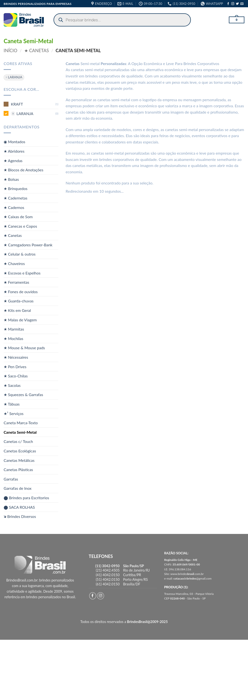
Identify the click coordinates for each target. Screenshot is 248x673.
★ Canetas (36, 50)
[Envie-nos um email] (241, 4)
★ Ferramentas (16, 282)
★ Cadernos (14, 207)
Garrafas (11, 478)
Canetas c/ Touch (18, 441)
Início (10, 50)
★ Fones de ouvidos (21, 291)
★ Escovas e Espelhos (22, 272)
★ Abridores (14, 151)
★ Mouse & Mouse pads (24, 347)
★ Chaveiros (14, 263)
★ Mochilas (13, 338)
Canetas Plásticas (18, 469)
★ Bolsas (11, 179)
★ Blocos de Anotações (23, 169)
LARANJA (24, 113)
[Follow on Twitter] (237, 4)
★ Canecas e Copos (20, 226)
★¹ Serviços (13, 413)
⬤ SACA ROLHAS (19, 507)
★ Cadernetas (15, 198)
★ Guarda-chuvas (18, 301)
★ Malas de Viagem (20, 319)
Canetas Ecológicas (20, 451)
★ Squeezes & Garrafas (23, 394)
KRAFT (17, 104)
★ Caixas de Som (18, 216)
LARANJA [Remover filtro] (15, 77)
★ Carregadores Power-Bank (28, 244)
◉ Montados (14, 141)
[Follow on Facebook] (228, 4)
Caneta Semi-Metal (20, 432)
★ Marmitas (14, 329)
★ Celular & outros (20, 254)
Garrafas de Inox (17, 488)
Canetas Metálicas (19, 460)
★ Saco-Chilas (16, 376)
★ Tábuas (12, 404)
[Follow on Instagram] (232, 4)
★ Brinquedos (15, 188)
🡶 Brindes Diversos (20, 516)
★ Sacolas (12, 385)
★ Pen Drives (15, 366)
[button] (236, 20)
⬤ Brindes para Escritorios (26, 497)
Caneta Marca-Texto (21, 422)
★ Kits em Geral (17, 310)
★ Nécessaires (16, 357)
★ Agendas (13, 160)
